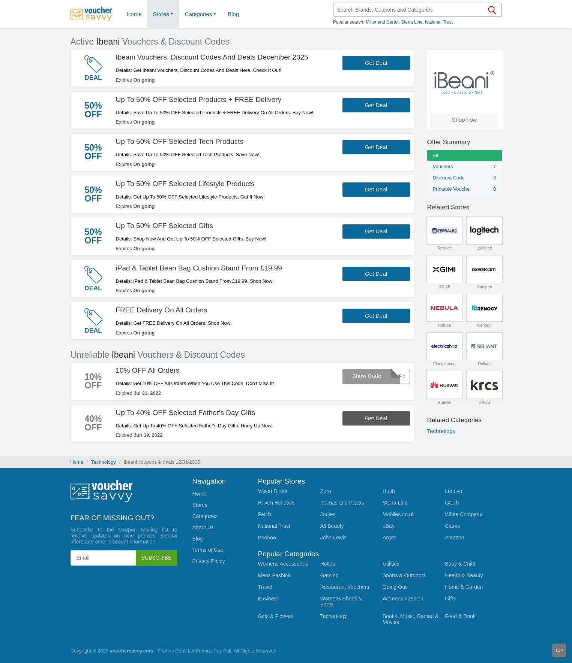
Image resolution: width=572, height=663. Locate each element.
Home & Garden (464, 587)
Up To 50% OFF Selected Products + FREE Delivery (199, 99)
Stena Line (411, 22)
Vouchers (464, 167)
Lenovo (453, 491)
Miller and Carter (382, 22)
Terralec (444, 248)
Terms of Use (207, 550)
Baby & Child (460, 564)
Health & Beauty (464, 575)
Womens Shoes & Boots (341, 602)
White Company (463, 514)
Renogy (484, 325)
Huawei (444, 402)
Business (268, 599)
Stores (161, 14)
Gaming (329, 575)
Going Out (395, 587)
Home (77, 462)
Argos (389, 538)
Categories (198, 14)
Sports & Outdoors (404, 575)
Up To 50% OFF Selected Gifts (164, 226)
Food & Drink (460, 616)
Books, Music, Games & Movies (410, 619)
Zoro (325, 491)
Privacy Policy (208, 561)
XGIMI (444, 286)
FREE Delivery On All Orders (161, 310)
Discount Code (464, 178)
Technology (441, 431)
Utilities (391, 564)
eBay (389, 526)
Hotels (327, 564)
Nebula (444, 325)
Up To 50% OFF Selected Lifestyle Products (185, 184)
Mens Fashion (274, 575)
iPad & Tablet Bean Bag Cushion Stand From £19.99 (199, 268)
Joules (327, 514)
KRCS (484, 402)
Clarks (452, 526)
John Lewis (333, 538)
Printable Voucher (464, 189)
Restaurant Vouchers (344, 587)
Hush (389, 491)
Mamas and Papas (342, 503)
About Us (203, 527)
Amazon (454, 538)
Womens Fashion (403, 599)
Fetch (264, 514)
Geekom (484, 286)
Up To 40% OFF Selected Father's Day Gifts (185, 413)
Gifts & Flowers (276, 616)
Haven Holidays (276, 503)
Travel (265, 587)
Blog (233, 14)
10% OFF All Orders (148, 370)
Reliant (484, 363)
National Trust (439, 22)
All (435, 155)
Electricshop (444, 363)
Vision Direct (272, 491)
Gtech (452, 503)
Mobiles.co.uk (399, 514)
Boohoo (267, 538)
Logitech (484, 248)
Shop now (464, 119)
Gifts (450, 599)
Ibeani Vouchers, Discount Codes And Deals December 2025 (212, 57)
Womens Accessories (283, 564)
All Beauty (332, 526)
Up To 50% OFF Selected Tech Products (179, 141)
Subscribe (156, 558)
